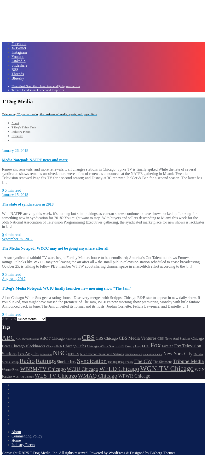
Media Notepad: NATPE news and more (35, 160)
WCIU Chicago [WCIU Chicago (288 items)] (82, 369)
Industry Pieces (23, 445)
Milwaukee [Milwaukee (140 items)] (46, 354)
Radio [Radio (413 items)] (27, 360)
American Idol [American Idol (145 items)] (73, 338)
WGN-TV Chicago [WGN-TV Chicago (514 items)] (167, 368)
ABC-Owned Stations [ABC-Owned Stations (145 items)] (27, 338)
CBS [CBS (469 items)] (88, 337)
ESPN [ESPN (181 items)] (119, 346)
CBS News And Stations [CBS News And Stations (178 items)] (173, 338)
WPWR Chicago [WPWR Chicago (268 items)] (134, 376)
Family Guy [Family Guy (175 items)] (133, 346)
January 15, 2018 (15, 195)
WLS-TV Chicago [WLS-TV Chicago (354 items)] (56, 376)
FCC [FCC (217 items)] (146, 346)
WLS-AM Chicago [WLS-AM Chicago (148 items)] (23, 376)
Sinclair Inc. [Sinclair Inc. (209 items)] (66, 361)
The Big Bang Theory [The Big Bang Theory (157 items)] (120, 362)
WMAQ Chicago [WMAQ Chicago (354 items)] (97, 376)
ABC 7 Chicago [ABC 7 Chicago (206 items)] (52, 338)
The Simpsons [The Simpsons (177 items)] (162, 362)
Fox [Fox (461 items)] (155, 345)
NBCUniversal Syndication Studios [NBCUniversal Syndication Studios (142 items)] (143, 354)
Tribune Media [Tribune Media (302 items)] (188, 361)
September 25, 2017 (17, 239)
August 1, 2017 (13, 279)
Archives (9, 319)
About (16, 432)
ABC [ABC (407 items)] (8, 337)
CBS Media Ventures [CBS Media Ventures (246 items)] (137, 338)
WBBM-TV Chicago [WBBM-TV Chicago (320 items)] (43, 369)
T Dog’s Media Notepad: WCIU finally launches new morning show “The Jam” (67, 288)
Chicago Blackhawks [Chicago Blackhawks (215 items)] (28, 346)
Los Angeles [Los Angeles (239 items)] (28, 353)
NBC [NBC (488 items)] (60, 353)
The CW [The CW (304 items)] (143, 361)
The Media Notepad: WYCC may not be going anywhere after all (55, 248)
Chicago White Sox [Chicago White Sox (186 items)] (101, 346)
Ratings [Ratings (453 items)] (46, 360)
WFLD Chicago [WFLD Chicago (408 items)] (119, 368)
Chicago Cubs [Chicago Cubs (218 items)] (74, 346)
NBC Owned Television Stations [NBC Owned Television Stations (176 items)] (102, 354)
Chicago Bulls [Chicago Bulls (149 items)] (54, 346)
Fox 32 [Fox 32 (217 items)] (167, 346)
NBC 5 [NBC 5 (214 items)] (73, 354)
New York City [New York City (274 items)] (178, 353)
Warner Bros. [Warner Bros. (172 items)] (10, 370)
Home (16, 440)
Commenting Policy (27, 436)
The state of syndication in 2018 (28, 204)
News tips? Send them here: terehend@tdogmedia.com (46, 86)
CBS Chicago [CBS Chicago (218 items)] (107, 338)
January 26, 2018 (15, 151)
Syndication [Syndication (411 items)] (92, 360)
